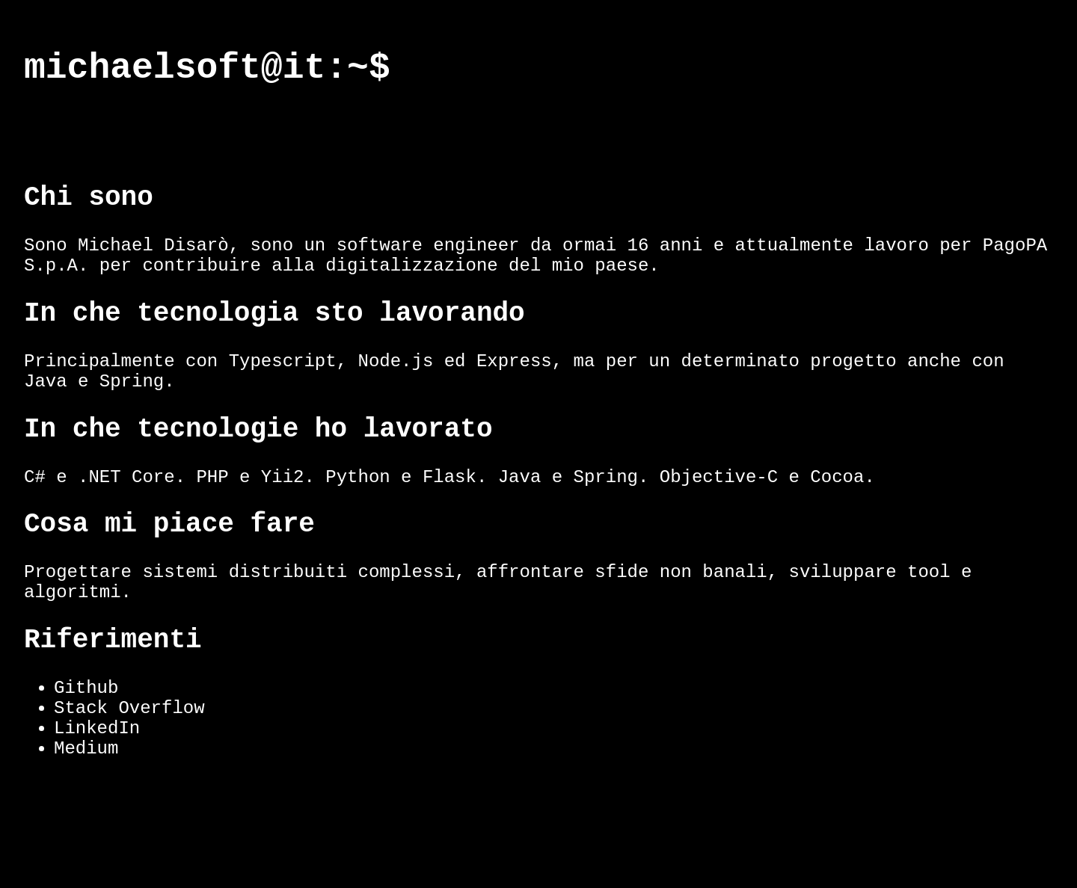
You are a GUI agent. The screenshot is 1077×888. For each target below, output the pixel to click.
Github (86, 759)
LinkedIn (97, 809)
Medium (86, 833)
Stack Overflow (129, 784)
